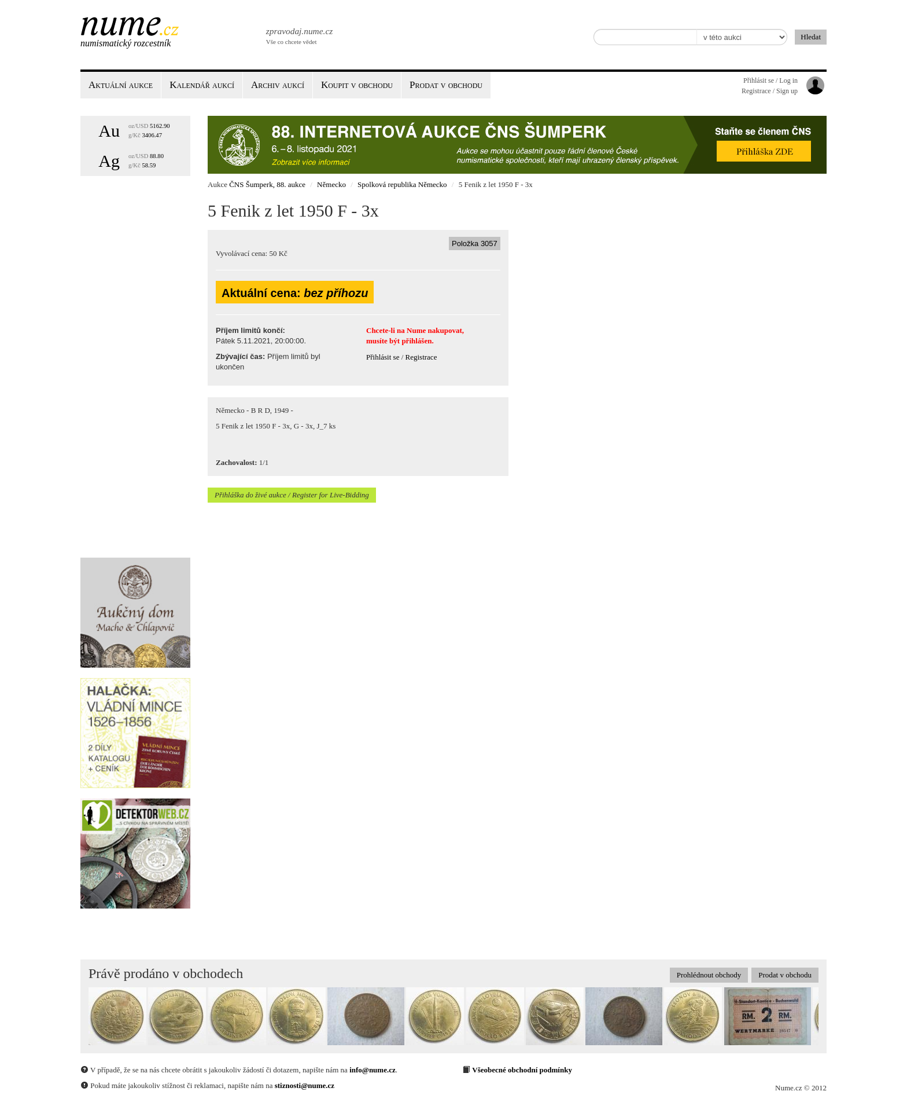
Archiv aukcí (277, 84)
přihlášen (416, 340)
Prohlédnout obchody (709, 974)
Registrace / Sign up (770, 91)
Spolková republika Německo (402, 184)
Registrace (421, 357)
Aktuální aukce (121, 84)
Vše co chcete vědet (298, 34)
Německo (331, 184)
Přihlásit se (382, 357)
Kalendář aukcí (201, 84)
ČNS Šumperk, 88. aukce (267, 184)
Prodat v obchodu (785, 974)
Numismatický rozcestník (125, 43)
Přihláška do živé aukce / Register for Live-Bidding (292, 494)
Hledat (811, 36)
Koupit (357, 84)
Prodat (446, 84)
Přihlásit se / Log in (770, 80)
